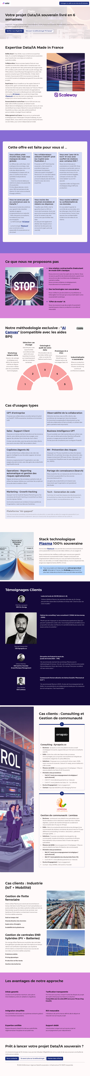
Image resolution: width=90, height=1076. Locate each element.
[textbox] (45, 538)
